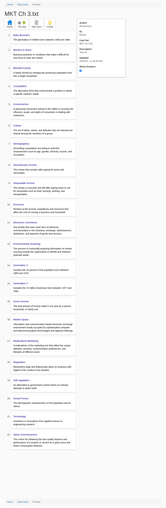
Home (10, 4)
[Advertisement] (103, 109)
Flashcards (22, 4)
